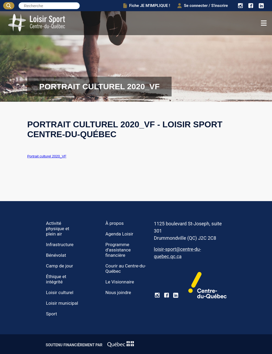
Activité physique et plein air (57, 229)
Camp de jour (59, 265)
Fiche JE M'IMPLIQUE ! (146, 5)
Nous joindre (118, 292)
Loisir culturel (59, 292)
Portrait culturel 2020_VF (46, 156)
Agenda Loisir (119, 234)
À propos (114, 223)
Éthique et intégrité (56, 279)
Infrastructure (60, 244)
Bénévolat (56, 255)
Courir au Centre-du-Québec (125, 268)
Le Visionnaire (119, 281)
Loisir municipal (62, 303)
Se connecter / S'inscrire (202, 5)
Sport (51, 313)
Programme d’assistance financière (118, 250)
